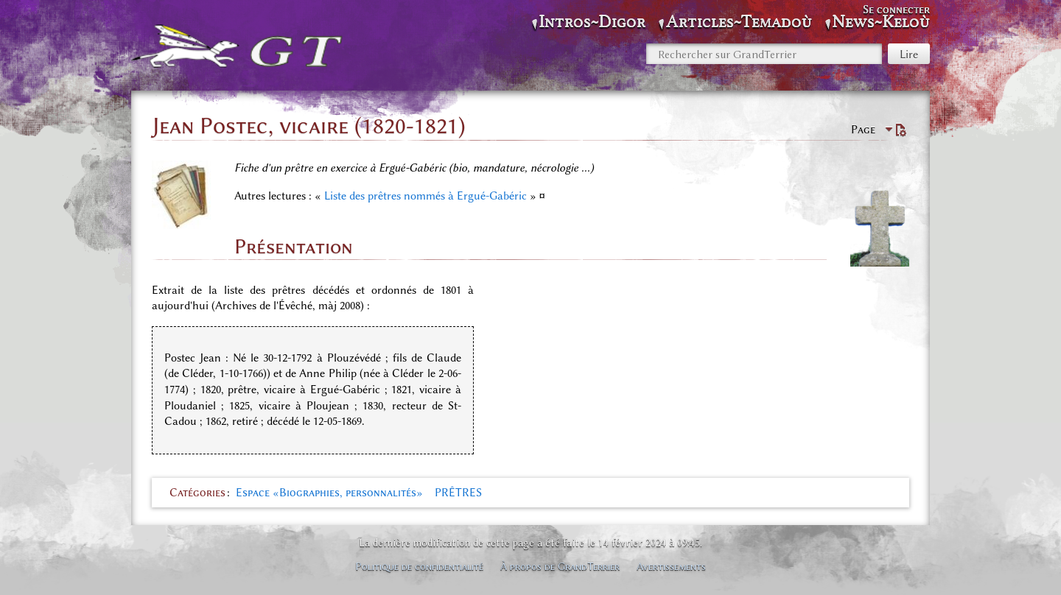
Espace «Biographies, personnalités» (329, 492)
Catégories (197, 492)
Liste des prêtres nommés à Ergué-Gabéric (425, 196)
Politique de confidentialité (419, 566)
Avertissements (671, 566)
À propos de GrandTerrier (560, 566)
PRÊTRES (458, 492)
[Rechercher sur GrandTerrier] (764, 53)
